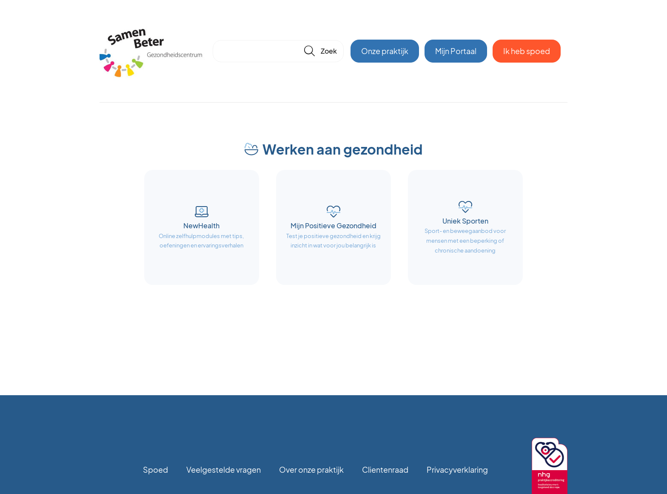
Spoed (155, 469)
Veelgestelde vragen (223, 469)
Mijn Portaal (455, 51)
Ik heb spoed (526, 51)
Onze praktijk (384, 51)
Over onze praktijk (311, 469)
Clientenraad (385, 469)
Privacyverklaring (457, 469)
